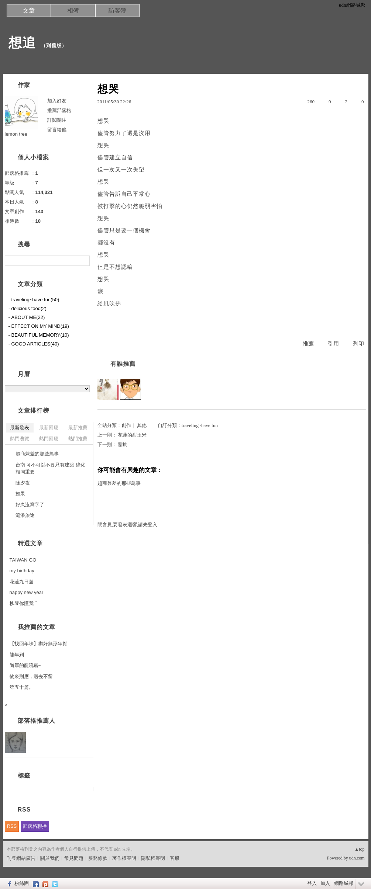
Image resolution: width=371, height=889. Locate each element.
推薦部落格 (59, 110)
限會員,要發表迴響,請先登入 (127, 524)
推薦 (308, 344)
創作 (126, 425)
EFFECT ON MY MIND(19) (40, 326)
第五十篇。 (22, 687)
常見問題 (73, 858)
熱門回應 (48, 438)
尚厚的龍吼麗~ (25, 665)
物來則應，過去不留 (31, 676)
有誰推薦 (122, 364)
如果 (20, 493)
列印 (358, 344)
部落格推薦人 (36, 721)
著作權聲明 (124, 858)
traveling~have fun (200, 425)
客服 (174, 858)
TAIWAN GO (23, 560)
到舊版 (54, 45)
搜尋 (83, 261)
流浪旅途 (25, 515)
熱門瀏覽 (19, 438)
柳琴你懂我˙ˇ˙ (24, 603)
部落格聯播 (35, 826)
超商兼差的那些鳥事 (119, 483)
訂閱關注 (56, 120)
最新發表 (19, 427)
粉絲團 (21, 883)
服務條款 (97, 858)
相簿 (73, 10)
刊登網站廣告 (21, 858)
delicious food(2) (29, 308)
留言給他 (56, 129)
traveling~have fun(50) (35, 299)
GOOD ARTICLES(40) (35, 344)
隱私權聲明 (153, 858)
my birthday (22, 570)
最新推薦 (77, 427)
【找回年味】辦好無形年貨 (38, 643)
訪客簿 (117, 10)
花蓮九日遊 (22, 581)
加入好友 (56, 101)
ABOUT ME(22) (28, 317)
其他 (142, 425)
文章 (29, 10)
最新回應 (48, 427)
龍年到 (17, 654)
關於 (122, 444)
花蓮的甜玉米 (132, 435)
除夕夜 (23, 483)
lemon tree (16, 134)
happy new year (27, 592)
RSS (12, 826)
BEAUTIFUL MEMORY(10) (40, 335)
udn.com (357, 858)
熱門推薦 (77, 438)
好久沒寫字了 (30, 504)
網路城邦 (343, 883)
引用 (333, 344)
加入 (325, 883)
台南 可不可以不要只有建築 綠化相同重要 (50, 468)
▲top (359, 849)
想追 (22, 42)
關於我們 (49, 858)
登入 (312, 883)
